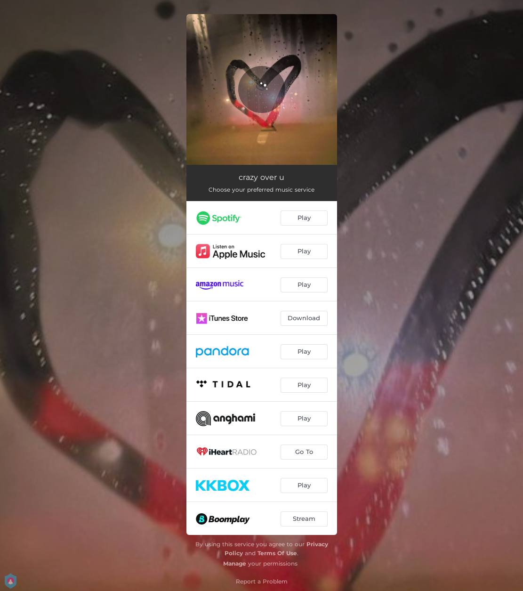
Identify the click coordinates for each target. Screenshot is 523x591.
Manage (234, 563)
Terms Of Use (277, 553)
